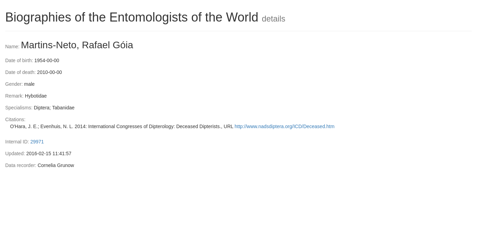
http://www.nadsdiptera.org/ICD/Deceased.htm (284, 126)
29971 (37, 141)
